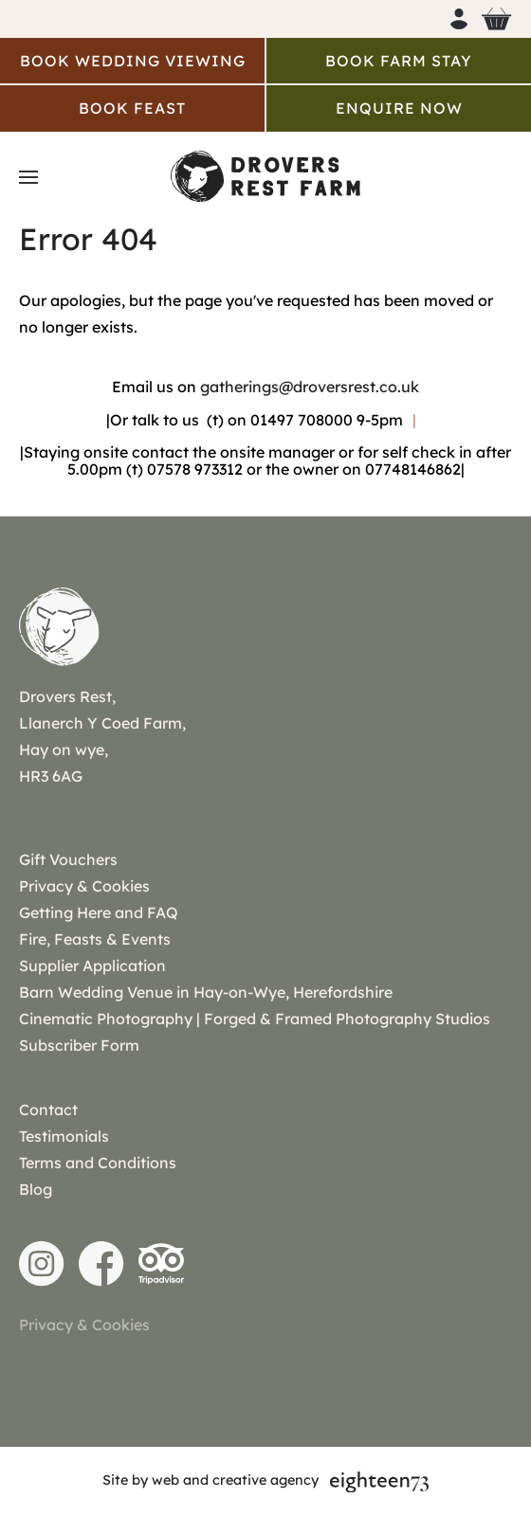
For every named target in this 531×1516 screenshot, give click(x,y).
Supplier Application (92, 965)
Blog (35, 1189)
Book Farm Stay (398, 60)
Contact (48, 1109)
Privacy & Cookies (84, 885)
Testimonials (64, 1136)
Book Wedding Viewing (133, 60)
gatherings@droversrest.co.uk (309, 386)
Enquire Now (399, 108)
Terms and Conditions (97, 1162)
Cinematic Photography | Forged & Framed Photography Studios (254, 1018)
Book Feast (132, 108)
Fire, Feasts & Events (95, 938)
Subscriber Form (79, 1045)
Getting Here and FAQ (98, 912)
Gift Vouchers (68, 859)
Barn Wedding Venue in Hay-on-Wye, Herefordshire (206, 992)
